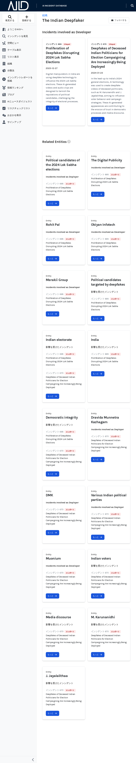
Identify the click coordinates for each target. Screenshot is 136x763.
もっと (52, 108)
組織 (44, 15)
